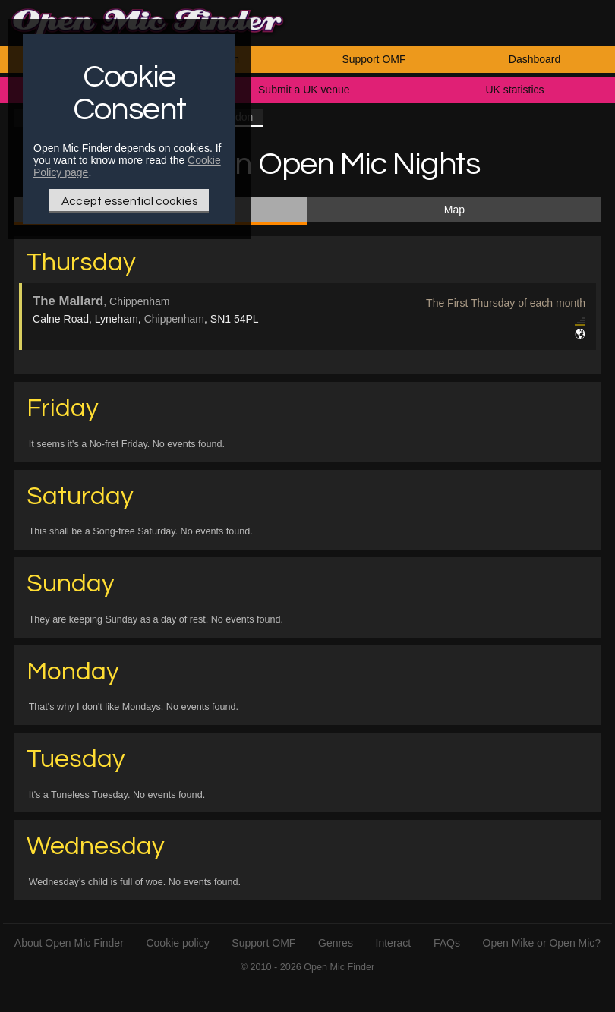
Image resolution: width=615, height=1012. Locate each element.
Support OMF (373, 59)
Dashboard (535, 59)
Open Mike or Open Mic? (542, 943)
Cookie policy (177, 943)
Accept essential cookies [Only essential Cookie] (129, 201)
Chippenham (174, 319)
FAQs (447, 943)
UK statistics (514, 90)
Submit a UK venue (304, 90)
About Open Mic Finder (69, 943)
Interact (394, 943)
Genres (335, 943)
